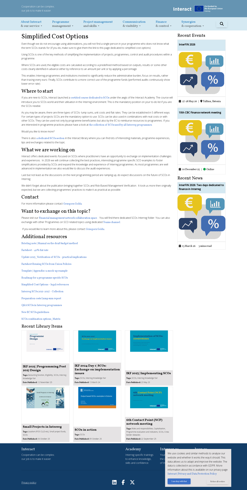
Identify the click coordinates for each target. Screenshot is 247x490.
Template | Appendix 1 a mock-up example (44, 271)
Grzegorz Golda (72, 204)
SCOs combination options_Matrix (40, 319)
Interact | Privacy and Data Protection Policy (192, 474)
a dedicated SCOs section (50, 138)
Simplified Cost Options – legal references (45, 284)
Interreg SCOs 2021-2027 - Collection (42, 291)
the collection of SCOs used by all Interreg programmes (120, 125)
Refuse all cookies (217, 481)
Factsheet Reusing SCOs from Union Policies (46, 264)
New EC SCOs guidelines (35, 312)
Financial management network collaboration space (68, 218)
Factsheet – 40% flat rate (34, 250)
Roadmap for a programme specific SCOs (44, 278)
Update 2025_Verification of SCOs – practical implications (53, 257)
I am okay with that (179, 481)
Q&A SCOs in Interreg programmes (41, 305)
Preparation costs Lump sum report (41, 298)
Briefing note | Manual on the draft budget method (49, 243)
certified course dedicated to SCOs (90, 98)
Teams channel (111, 222)
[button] (31, 24)
